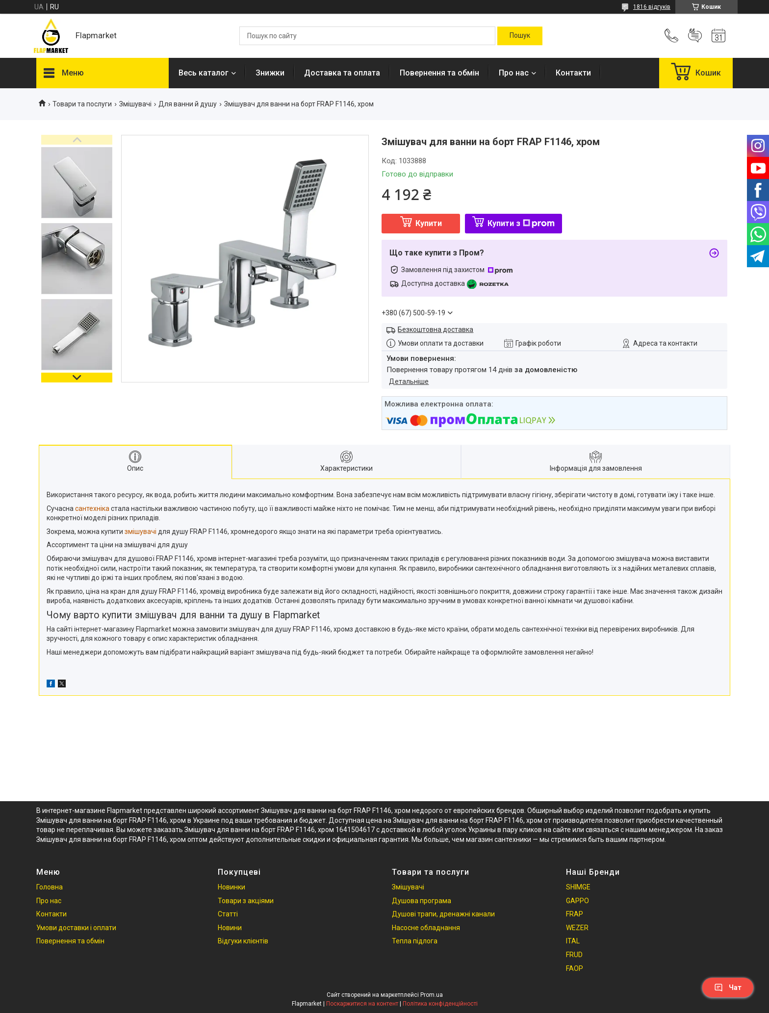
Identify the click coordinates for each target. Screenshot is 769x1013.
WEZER (577, 928)
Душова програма (421, 901)
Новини (230, 928)
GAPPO (577, 901)
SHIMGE (578, 887)
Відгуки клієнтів (243, 941)
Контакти (573, 72)
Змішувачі (135, 104)
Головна (49, 887)
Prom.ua (431, 994)
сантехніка (92, 508)
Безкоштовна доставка (435, 329)
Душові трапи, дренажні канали (443, 914)
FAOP (574, 968)
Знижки (270, 72)
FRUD (574, 955)
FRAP (574, 914)
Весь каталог (204, 72)
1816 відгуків (651, 6)
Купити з (521, 223)
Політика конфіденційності (440, 1003)
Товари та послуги (82, 104)
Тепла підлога (414, 941)
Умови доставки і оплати (76, 928)
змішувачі (140, 531)
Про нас (514, 72)
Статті (228, 914)
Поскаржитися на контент (362, 1003)
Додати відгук (695, 36)
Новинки (231, 887)
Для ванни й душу (187, 104)
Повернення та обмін (439, 72)
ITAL (573, 941)
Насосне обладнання (426, 928)
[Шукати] (519, 35)
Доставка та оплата (342, 72)
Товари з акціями (246, 901)
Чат (728, 987)
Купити (428, 223)
